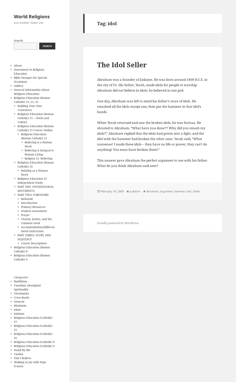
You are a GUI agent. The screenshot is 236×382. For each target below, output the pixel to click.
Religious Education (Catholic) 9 (34, 346)
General (19, 301)
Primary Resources (33, 207)
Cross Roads (21, 297)
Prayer (25, 215)
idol (188, 191)
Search (18, 40)
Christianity (21, 293)
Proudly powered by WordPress (118, 223)
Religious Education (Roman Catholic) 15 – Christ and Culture (36, 118)
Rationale (27, 199)
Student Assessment (34, 211)
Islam (17, 309)
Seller (196, 191)
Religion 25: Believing (38, 158)
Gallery (18, 86)
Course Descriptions (34, 243)
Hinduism (20, 305)
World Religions (32, 16)
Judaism (19, 313)
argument (166, 191)
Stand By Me (22, 350)
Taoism (18, 354)
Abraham (152, 191)
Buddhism (20, 281)
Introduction (29, 203)
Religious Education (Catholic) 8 (34, 342)
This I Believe (22, 358)
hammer (179, 191)
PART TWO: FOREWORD (33, 195)
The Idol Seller (122, 64)
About (18, 65)
